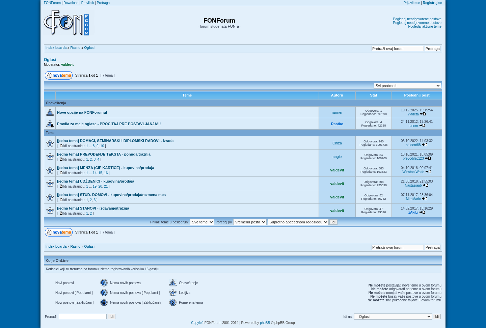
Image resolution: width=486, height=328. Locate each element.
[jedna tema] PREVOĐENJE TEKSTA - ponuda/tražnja (104, 154)
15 (100, 173)
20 (100, 186)
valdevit (67, 64)
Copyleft (197, 323)
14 (95, 173)
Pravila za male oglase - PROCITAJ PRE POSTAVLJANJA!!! (109, 124)
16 (106, 173)
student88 (413, 145)
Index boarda (56, 48)
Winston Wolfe (413, 172)
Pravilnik (87, 3)
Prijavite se (412, 3)
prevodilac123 (413, 158)
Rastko (337, 124)
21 (106, 186)
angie (337, 157)
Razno (75, 48)
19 (95, 186)
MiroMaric (413, 199)
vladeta (413, 114)
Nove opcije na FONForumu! (82, 112)
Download (70, 3)
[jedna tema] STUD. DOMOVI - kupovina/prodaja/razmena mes (111, 195)
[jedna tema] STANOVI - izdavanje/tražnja (93, 208)
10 (102, 146)
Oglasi (89, 48)
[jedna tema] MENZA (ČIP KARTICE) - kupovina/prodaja (105, 168)
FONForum (52, 3)
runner (337, 112)
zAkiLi (413, 212)
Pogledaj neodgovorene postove (417, 19)
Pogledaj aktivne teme (424, 26)
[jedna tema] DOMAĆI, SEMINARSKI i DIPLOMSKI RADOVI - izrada (115, 141)
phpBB (265, 323)
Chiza (337, 143)
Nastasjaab (413, 185)
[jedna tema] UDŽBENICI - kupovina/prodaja (95, 181)
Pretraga (103, 3)
